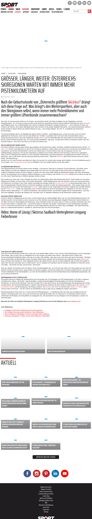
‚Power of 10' (10, 189)
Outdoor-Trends (44, 12)
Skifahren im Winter (76, 287)
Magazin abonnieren (46, 486)
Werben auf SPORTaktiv (46, 498)
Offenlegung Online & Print (46, 500)
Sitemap (46, 511)
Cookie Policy (46, 496)
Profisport (35, 9)
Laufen (11, 9)
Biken (18, 9)
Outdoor (25, 9)
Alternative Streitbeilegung (46, 505)
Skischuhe (64, 174)
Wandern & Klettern (7, 12)
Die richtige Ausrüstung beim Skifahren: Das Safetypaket (24, 312)
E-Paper (67, 9)
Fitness (3, 9)
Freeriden (35, 187)
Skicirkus (73, 102)
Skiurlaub (86, 123)
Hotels (51, 9)
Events (59, 9)
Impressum (46, 509)
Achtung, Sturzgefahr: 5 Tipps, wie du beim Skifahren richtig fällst (27, 316)
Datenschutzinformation (46, 491)
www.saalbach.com (73, 301)
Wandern (48, 287)
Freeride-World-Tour (62, 183)
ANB (46, 502)
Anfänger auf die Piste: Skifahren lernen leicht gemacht (23, 310)
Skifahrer (42, 138)
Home (3, 73)
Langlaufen (34, 12)
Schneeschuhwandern (20, 162)
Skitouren (26, 12)
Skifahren (18, 12)
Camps (44, 9)
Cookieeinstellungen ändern (46, 493)
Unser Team (46, 507)
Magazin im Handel (46, 489)
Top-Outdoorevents (57, 12)
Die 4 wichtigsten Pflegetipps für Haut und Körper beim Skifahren (27, 314)
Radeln (56, 287)
